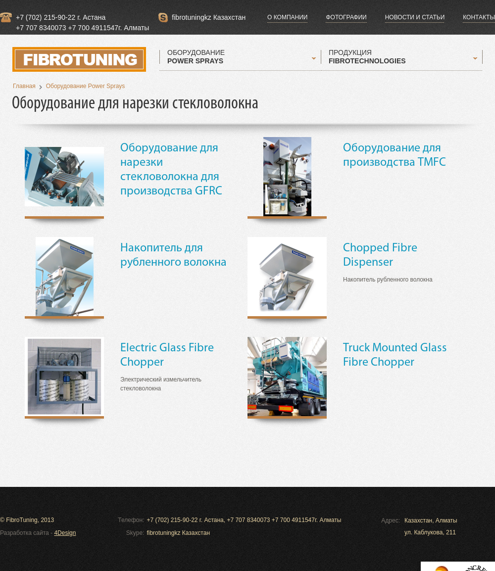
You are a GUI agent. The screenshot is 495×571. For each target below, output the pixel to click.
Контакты (479, 17)
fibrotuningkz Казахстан (209, 17)
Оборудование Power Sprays (85, 86)
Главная (24, 86)
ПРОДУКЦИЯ (367, 57)
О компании (287, 17)
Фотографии (346, 17)
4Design (65, 532)
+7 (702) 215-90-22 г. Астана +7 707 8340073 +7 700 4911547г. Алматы (82, 17)
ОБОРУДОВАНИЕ (196, 57)
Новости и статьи (415, 17)
